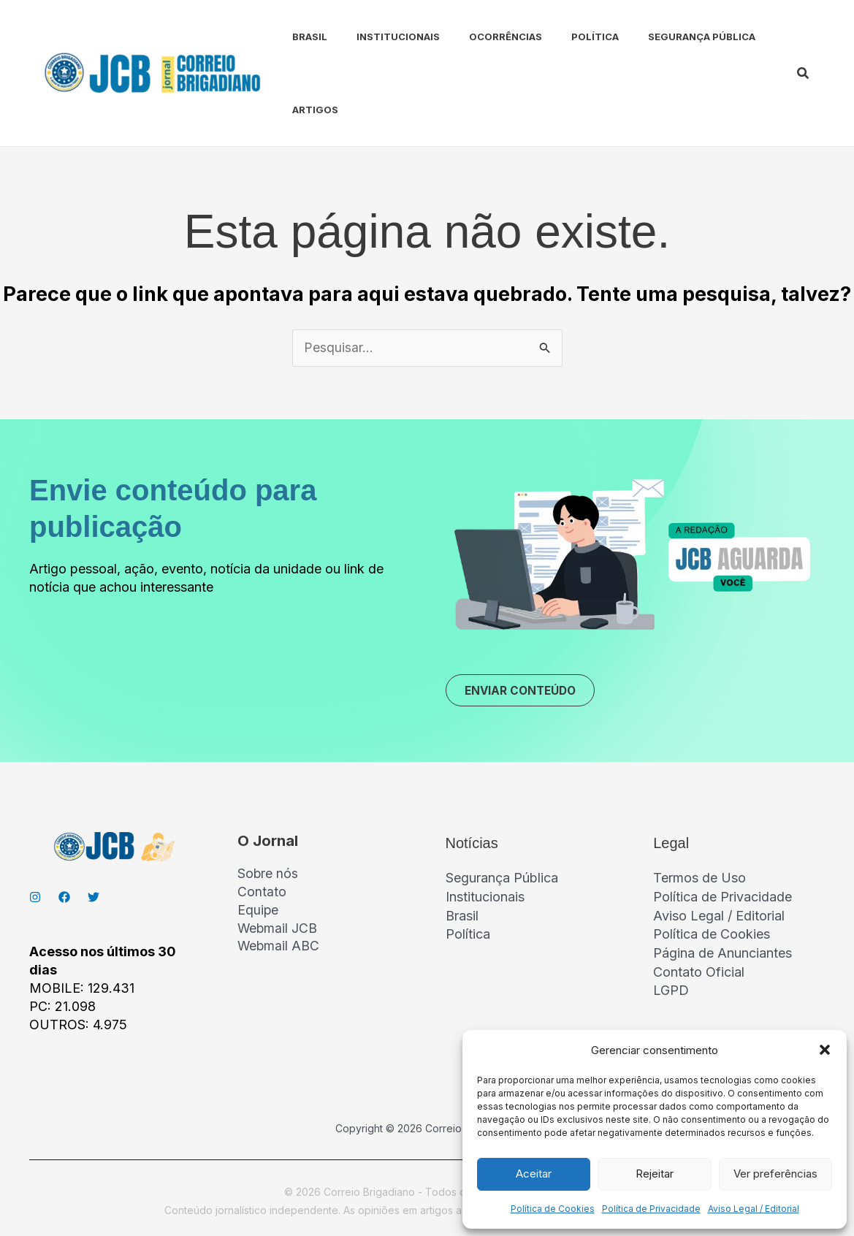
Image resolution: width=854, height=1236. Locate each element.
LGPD (671, 990)
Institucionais (377, 36)
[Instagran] (35, 899)
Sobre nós (268, 876)
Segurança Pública (663, 36)
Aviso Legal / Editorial (753, 1208)
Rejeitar (655, 1173)
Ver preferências (775, 1173)
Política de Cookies (553, 1208)
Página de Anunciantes (722, 953)
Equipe (258, 912)
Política (563, 36)
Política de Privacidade (651, 1208)
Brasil (295, 36)
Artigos (301, 109)
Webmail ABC (279, 950)
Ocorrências (479, 36)
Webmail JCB (278, 931)
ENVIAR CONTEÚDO (525, 691)
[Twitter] (93, 899)
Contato (261, 894)
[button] (824, 1049)
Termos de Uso (699, 880)
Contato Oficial (698, 972)
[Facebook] (64, 899)
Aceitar (534, 1173)
